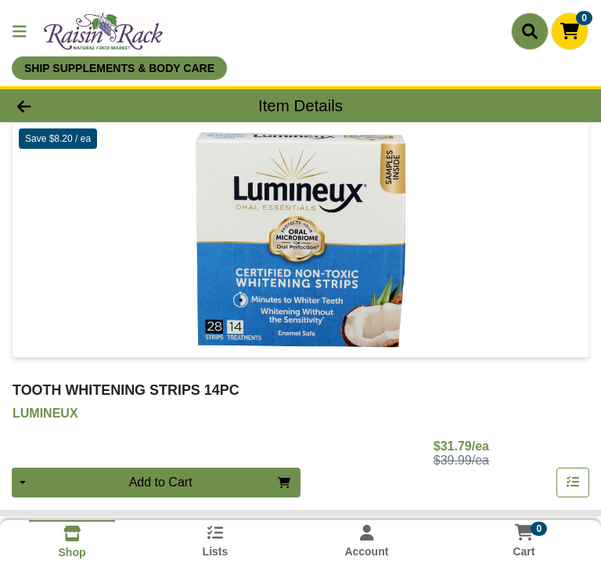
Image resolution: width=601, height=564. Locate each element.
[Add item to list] (572, 482)
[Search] (530, 31)
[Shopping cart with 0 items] (569, 31)
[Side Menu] (20, 31)
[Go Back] (85, 106)
